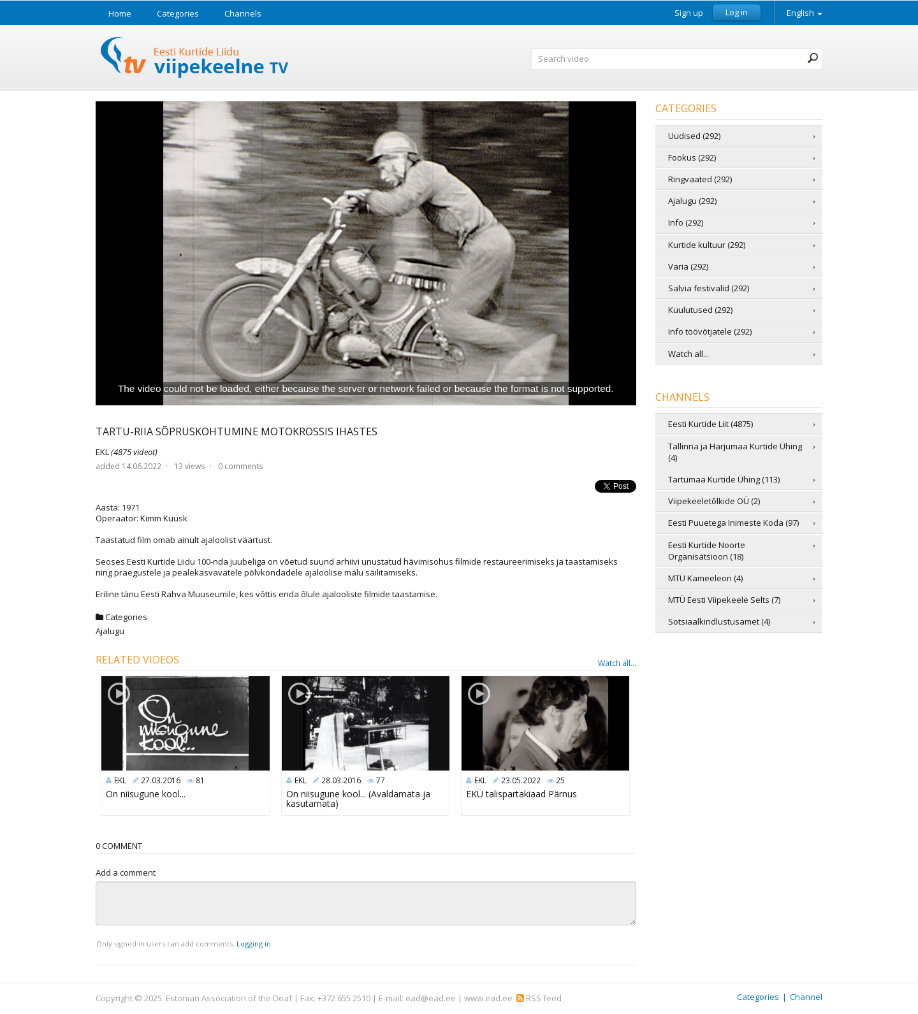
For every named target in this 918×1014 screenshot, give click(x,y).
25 (560, 780)
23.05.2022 (521, 780)
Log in (736, 12)
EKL (126, 452)
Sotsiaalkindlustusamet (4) (719, 621)
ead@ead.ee (430, 998)
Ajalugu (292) (692, 200)
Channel (806, 997)
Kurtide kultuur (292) (706, 244)
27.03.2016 (160, 780)
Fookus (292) (692, 157)
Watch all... (617, 663)
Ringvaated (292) (700, 179)
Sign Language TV (195, 59)
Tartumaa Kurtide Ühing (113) (724, 479)
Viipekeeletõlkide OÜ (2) (714, 501)
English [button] (804, 12)
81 (200, 780)
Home (119, 13)
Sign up (688, 13)
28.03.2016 (341, 780)
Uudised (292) (694, 135)
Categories (178, 13)
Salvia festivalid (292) (708, 288)
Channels (242, 13)
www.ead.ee (488, 998)
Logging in (254, 943)
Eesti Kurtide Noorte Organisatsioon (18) (706, 550)
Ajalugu (110, 631)
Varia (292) (688, 266)
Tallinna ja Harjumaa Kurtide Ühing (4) (735, 451)
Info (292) (685, 222)
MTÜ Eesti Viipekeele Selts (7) (724, 599)
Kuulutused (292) (700, 309)
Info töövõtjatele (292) (710, 331)
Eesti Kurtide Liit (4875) (710, 424)
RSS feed (539, 998)
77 (380, 780)
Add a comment (126, 872)
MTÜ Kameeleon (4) (705, 578)
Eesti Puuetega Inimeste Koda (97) (733, 522)
